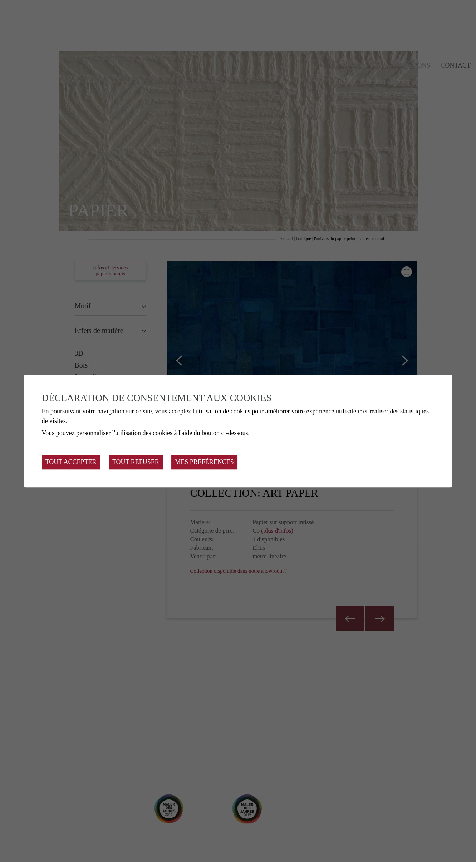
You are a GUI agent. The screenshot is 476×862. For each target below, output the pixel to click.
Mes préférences (204, 461)
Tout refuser (135, 461)
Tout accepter (71, 461)
